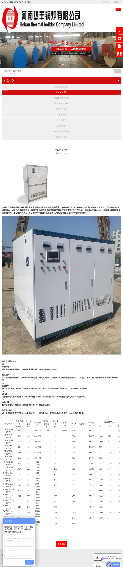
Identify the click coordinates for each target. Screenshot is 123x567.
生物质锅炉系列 (61, 87)
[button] (60, 64)
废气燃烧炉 (61, 126)
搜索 (117, 71)
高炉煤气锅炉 (61, 137)
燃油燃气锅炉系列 (61, 98)
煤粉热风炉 (61, 115)
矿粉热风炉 (61, 120)
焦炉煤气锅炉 (61, 109)
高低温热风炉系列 (61, 131)
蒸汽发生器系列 (61, 103)
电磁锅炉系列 (61, 92)
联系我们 (117, 2)
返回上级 (61, 544)
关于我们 (105, 2)
